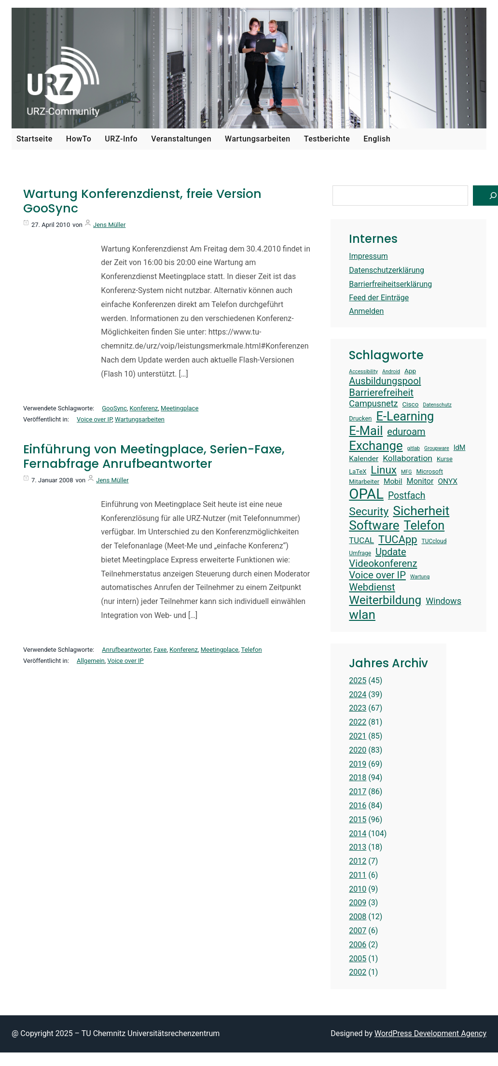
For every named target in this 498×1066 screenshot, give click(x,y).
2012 (357, 861)
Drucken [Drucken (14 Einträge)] (360, 418)
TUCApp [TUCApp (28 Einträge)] (397, 539)
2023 (357, 708)
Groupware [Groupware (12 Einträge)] (436, 448)
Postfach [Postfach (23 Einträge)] (406, 495)
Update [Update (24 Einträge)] (390, 552)
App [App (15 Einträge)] (410, 371)
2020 (357, 750)
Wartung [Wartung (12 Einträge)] (419, 577)
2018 (357, 777)
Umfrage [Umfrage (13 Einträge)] (360, 553)
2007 (357, 930)
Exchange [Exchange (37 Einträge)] (375, 445)
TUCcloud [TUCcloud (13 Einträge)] (434, 541)
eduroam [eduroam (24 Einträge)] (406, 431)
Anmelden (366, 311)
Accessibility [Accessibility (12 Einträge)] (363, 372)
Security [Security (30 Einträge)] (368, 511)
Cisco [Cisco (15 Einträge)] (410, 404)
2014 (357, 833)
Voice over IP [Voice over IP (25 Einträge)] (377, 575)
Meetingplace (179, 408)
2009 (357, 902)
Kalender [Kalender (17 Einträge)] (363, 458)
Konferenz (144, 408)
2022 (357, 722)
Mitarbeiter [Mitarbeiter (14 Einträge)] (364, 481)
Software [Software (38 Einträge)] (374, 525)
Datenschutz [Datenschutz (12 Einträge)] (437, 405)
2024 (357, 694)
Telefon (251, 649)
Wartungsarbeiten (140, 419)
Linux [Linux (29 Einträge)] (384, 470)
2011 (357, 875)
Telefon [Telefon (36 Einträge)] (424, 525)
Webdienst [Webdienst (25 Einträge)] (372, 587)
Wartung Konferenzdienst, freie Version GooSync (142, 201)
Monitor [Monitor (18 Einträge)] (420, 481)
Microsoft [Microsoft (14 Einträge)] (429, 471)
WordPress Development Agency (430, 1033)
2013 (357, 847)
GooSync (114, 408)
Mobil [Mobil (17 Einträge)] (393, 481)
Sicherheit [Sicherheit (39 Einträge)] (421, 510)
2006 (357, 944)
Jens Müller (109, 224)
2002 (357, 972)
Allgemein (91, 660)
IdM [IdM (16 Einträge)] (460, 448)
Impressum (368, 256)
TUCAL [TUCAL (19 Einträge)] (361, 540)
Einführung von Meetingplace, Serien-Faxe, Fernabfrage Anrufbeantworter (154, 456)
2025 (357, 680)
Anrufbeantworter (126, 649)
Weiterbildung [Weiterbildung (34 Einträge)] (385, 600)
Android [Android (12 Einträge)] (391, 372)
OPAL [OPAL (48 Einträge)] (366, 494)
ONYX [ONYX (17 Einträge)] (447, 481)
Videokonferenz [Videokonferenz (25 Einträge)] (383, 563)
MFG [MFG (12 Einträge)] (406, 472)
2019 (357, 764)
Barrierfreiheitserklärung (390, 284)
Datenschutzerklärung (386, 270)
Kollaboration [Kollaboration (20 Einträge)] (407, 458)
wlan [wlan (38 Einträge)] (362, 614)
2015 (357, 819)
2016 (357, 805)
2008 (357, 916)
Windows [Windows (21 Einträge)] (443, 601)
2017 (357, 791)
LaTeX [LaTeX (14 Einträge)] (357, 471)
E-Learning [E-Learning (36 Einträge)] (405, 416)
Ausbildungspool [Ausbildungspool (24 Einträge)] (385, 381)
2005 (357, 958)
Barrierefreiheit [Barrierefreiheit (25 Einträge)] (381, 392)
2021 (357, 736)
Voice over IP (94, 419)
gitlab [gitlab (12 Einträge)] (413, 448)
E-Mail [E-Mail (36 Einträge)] (366, 430)
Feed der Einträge (379, 297)
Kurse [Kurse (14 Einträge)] (445, 459)
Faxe (159, 649)
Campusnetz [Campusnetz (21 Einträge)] (373, 403)
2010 (357, 889)
